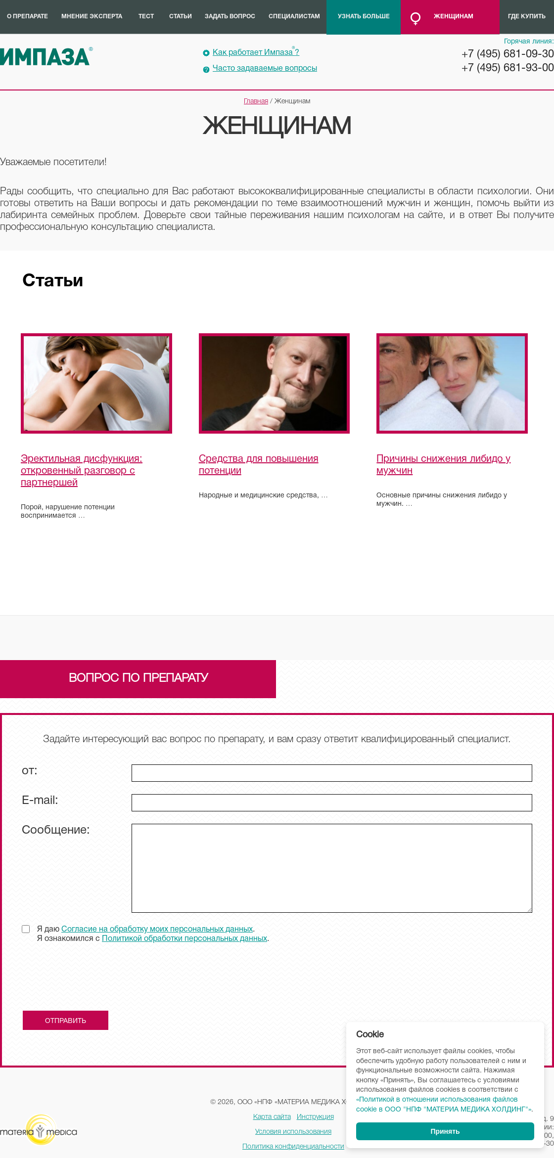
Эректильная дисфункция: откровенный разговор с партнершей (81, 471)
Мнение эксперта (91, 16)
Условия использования (293, 1132)
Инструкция (315, 1117)
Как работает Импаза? (256, 51)
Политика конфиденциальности (293, 1147)
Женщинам (453, 16)
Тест (146, 16)
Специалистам (294, 16)
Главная (256, 101)
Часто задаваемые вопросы (265, 68)
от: (30, 771)
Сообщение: (56, 830)
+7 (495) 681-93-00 (508, 68)
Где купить (527, 16)
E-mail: (40, 801)
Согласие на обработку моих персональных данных (157, 929)
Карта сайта (272, 1117)
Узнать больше (364, 16)
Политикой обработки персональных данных (184, 938)
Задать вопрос (230, 16)
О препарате (27, 16)
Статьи (180, 16)
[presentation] (97, 980)
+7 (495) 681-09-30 (508, 54)
